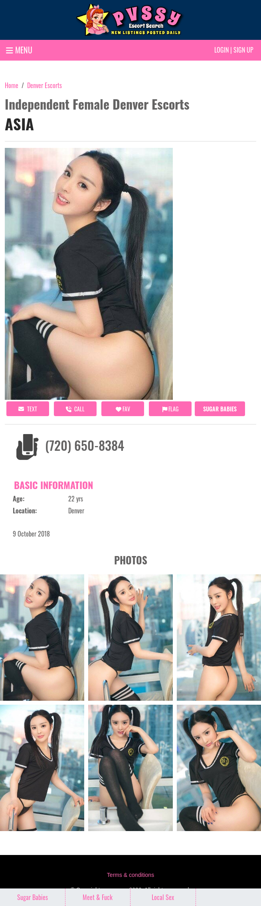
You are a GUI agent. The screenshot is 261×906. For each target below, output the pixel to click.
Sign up (243, 50)
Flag (170, 409)
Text (27, 409)
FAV (123, 409)
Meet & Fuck (98, 897)
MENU (19, 50)
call (75, 409)
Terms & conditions (130, 875)
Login (221, 50)
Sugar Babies (220, 409)
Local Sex (163, 897)
